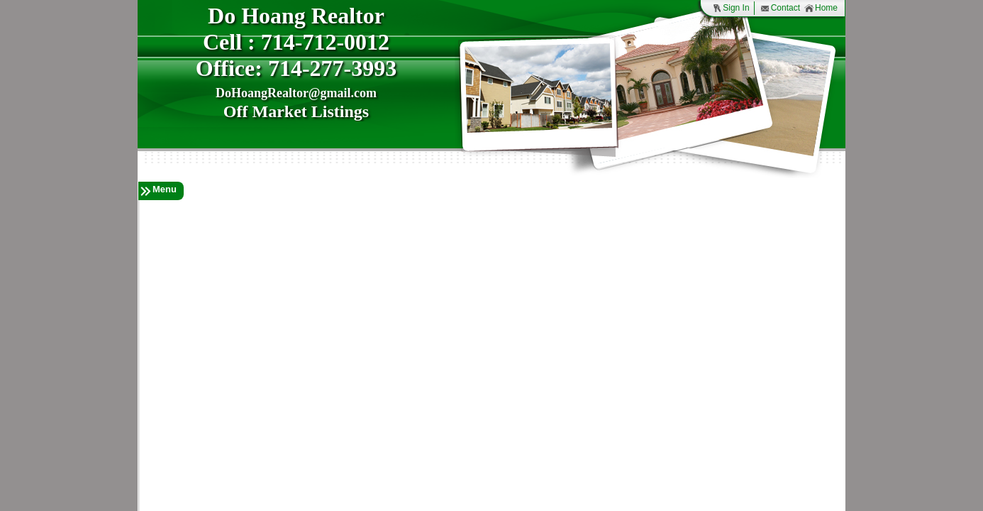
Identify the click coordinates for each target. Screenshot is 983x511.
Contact (780, 8)
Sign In (730, 8)
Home (821, 8)
